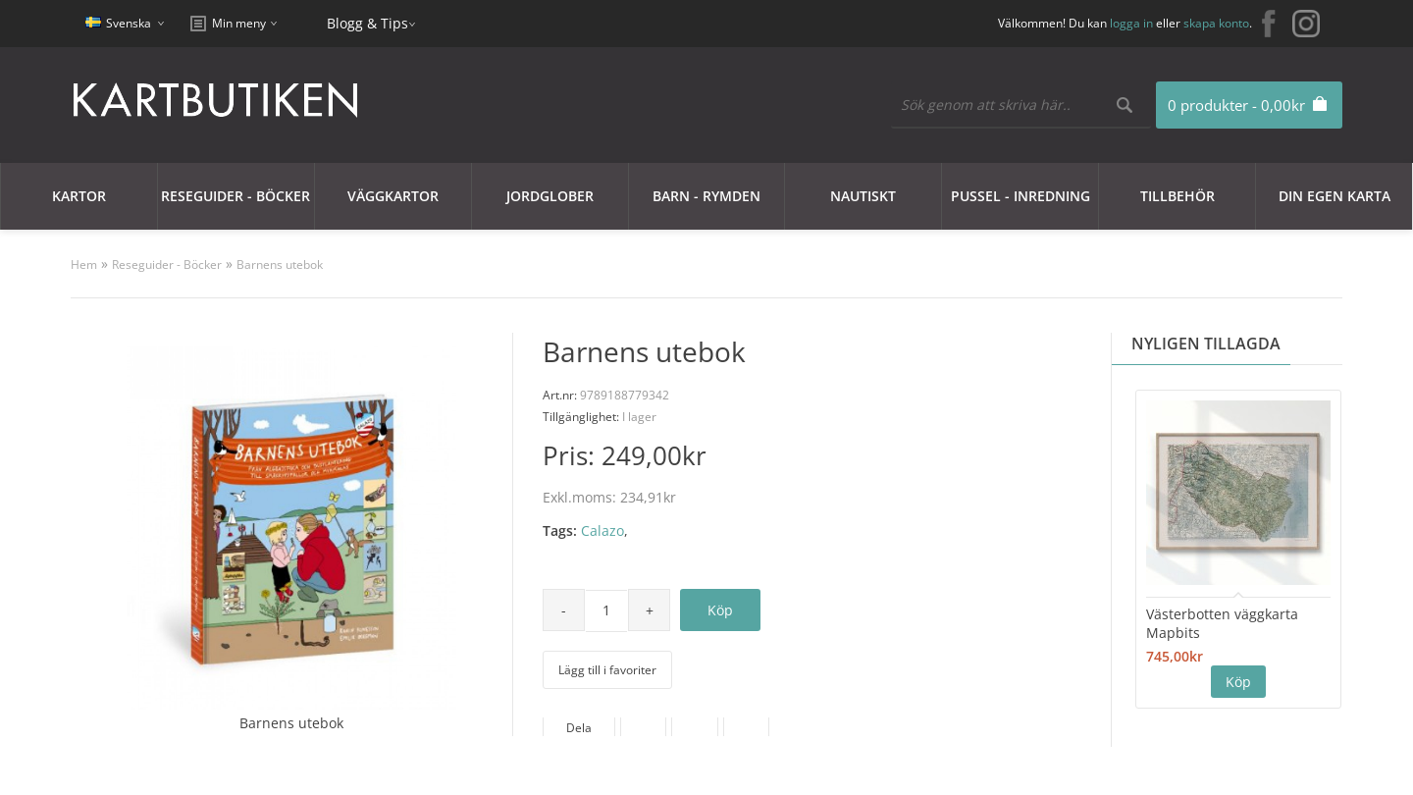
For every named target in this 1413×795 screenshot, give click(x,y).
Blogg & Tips (367, 23)
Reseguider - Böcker (235, 195)
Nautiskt (863, 195)
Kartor (79, 195)
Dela (579, 727)
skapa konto (1216, 23)
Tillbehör (1177, 195)
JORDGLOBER (550, 195)
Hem (84, 264)
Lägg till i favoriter (607, 670)
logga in (1131, 23)
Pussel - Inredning (1020, 195)
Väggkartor (393, 195)
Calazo (602, 530)
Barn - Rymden (706, 195)
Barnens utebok (279, 264)
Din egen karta (1334, 195)
